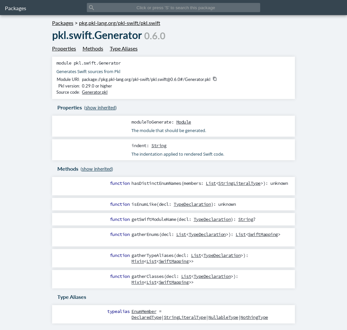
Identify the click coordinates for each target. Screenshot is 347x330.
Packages (15, 8)
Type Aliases (124, 48)
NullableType (223, 317)
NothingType (254, 317)
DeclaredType (146, 317)
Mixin (137, 261)
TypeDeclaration (192, 204)
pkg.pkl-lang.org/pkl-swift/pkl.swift (119, 23)
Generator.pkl (94, 92)
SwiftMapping (263, 234)
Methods (93, 48)
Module (183, 122)
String (158, 145)
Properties (64, 48)
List (211, 183)
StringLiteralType (239, 183)
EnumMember (143, 311)
